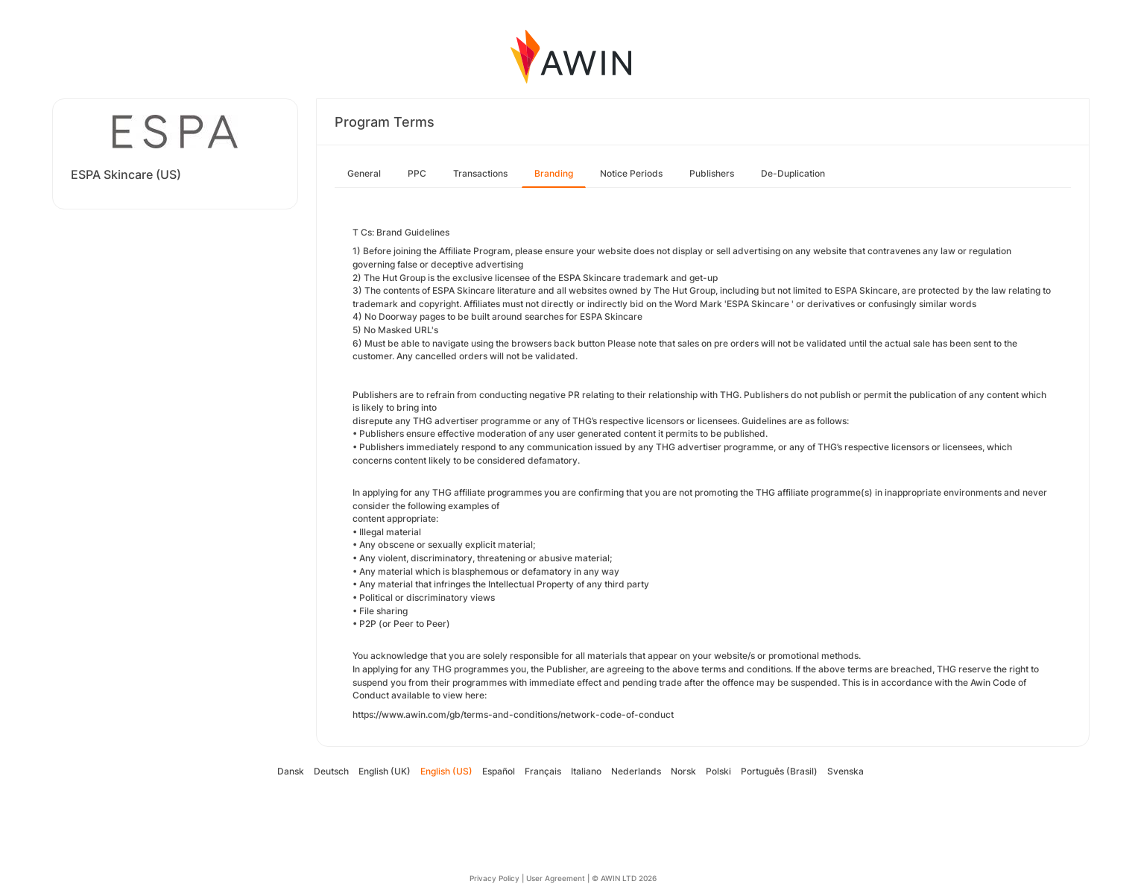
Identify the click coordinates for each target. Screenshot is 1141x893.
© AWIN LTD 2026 (624, 878)
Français (543, 771)
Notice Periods (631, 173)
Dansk (290, 771)
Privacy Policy (494, 878)
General (364, 173)
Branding (553, 173)
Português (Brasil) (779, 771)
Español (498, 771)
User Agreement (555, 878)
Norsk (683, 771)
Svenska (845, 771)
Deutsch (331, 771)
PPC (417, 173)
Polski (718, 771)
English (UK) (384, 771)
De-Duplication (793, 173)
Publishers (711, 173)
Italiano (586, 771)
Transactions (480, 173)
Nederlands (636, 771)
